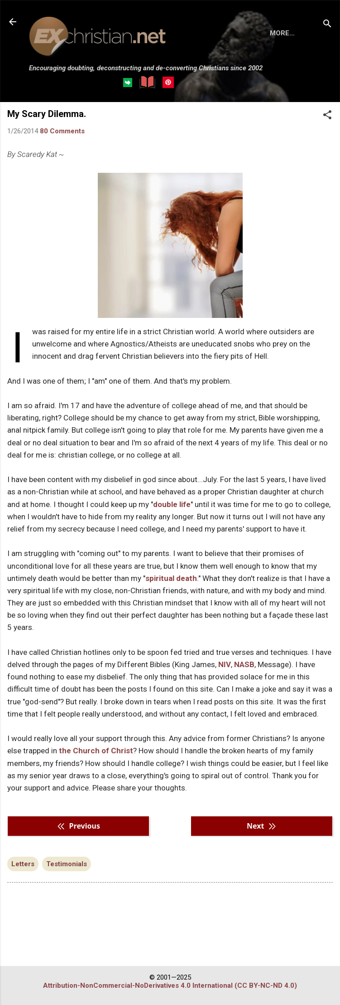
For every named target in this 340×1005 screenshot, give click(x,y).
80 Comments (62, 165)
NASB (244, 698)
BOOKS (84, 116)
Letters (22, 897)
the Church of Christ (96, 784)
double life (172, 537)
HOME (46, 116)
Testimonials (66, 897)
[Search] (327, 25)
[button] (327, 149)
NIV (224, 698)
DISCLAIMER (132, 116)
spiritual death (171, 611)
